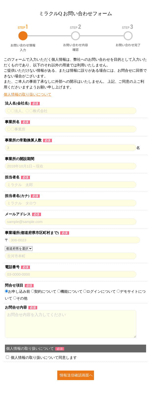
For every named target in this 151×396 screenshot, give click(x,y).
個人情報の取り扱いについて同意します (44, 358)
